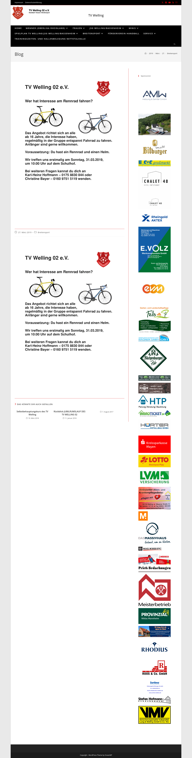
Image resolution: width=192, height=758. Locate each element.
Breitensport (172, 53)
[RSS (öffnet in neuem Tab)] (173, 2)
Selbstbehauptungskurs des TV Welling (32, 413)
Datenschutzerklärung (33, 2)
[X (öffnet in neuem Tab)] (162, 2)
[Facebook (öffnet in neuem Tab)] (166, 2)
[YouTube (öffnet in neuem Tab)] (169, 2)
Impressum (19, 2)
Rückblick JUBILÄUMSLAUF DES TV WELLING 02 (69, 413)
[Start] (145, 53)
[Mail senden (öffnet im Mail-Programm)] (176, 2)
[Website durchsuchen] (174, 44)
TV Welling (96, 15)
